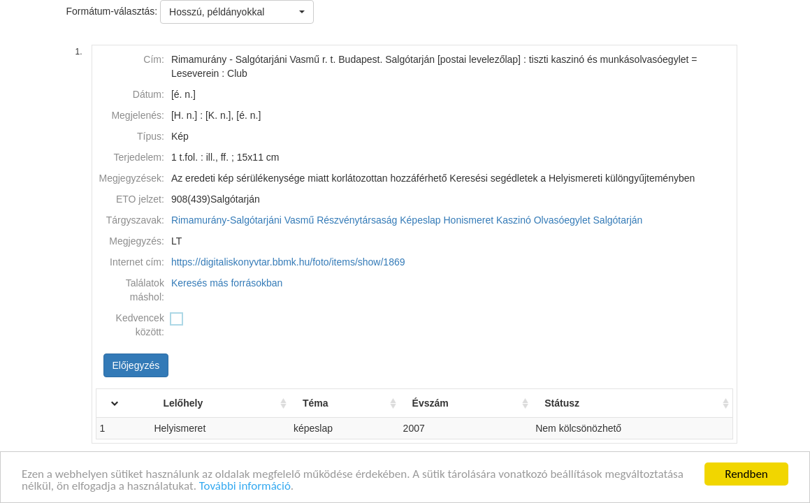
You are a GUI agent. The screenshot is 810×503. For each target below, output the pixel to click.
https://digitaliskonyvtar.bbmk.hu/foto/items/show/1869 (288, 262)
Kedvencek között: (140, 324)
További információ (245, 486)
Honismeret (469, 220)
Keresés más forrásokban (227, 283)
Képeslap (420, 220)
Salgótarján (618, 220)
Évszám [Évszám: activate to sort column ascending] (442, 403)
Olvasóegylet (562, 220)
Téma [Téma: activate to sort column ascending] (332, 403)
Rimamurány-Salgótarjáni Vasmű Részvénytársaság (284, 220)
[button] (237, 12)
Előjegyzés (136, 365)
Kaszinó (513, 220)
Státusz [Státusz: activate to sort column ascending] (569, 403)
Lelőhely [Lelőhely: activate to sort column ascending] (204, 403)
